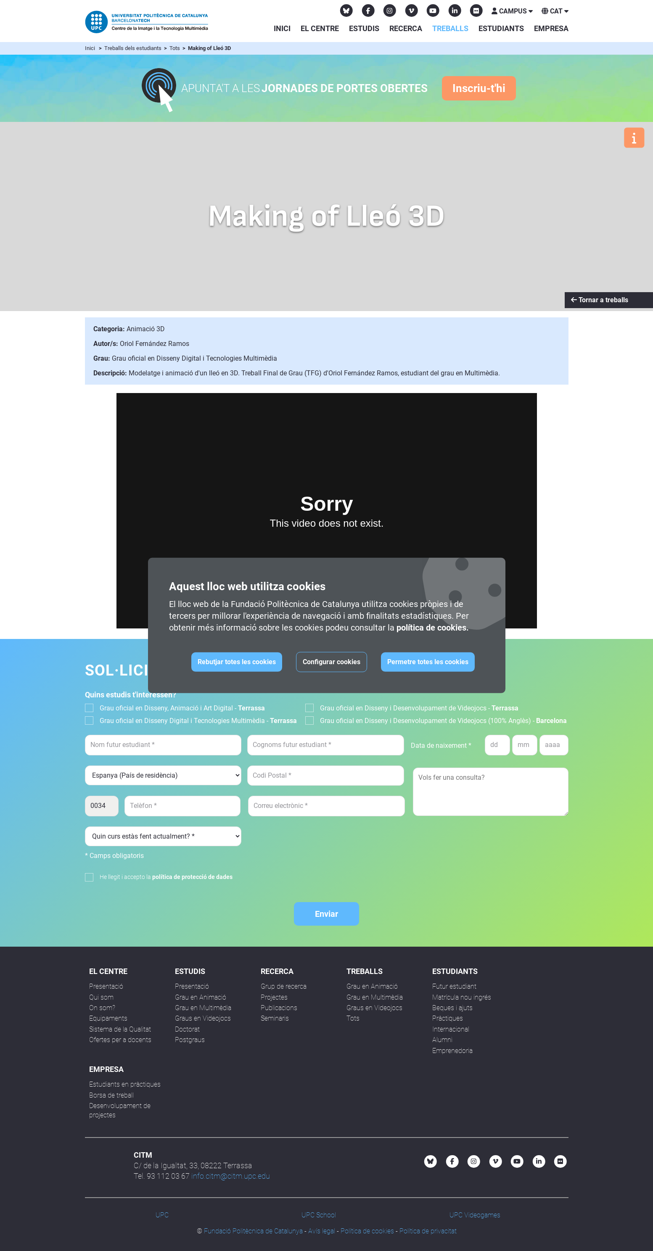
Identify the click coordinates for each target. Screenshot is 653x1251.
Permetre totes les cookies (427, 662)
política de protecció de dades (192, 877)
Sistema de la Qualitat (120, 1029)
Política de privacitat (428, 1231)
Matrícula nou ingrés (461, 997)
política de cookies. (433, 628)
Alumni (442, 1040)
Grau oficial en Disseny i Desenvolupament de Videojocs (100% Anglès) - (443, 721)
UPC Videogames (474, 1215)
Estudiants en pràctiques (125, 1084)
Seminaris (275, 1018)
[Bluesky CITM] (346, 10)
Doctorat (187, 1029)
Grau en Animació (200, 997)
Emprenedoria (452, 1051)
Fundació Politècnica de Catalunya (253, 1231)
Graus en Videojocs (203, 1018)
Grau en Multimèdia (203, 1008)
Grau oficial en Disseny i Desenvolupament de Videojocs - (419, 708)
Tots (175, 48)
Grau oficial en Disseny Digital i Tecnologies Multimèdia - (198, 721)
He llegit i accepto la (166, 877)
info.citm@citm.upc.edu (230, 1176)
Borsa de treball (111, 1095)
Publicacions (279, 1008)
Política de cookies (367, 1231)
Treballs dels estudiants (133, 48)
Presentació (106, 986)
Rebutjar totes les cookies (237, 662)
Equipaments (108, 1018)
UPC (162, 1215)
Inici (282, 28)
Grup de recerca (284, 986)
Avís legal (321, 1231)
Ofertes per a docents (120, 1040)
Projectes (274, 997)
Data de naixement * (441, 746)
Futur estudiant (454, 986)
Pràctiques (447, 1018)
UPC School (318, 1215)
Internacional (450, 1029)
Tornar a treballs (599, 300)
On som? (102, 1008)
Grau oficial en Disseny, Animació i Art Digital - (182, 708)
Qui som (101, 997)
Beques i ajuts (452, 1008)
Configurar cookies (331, 662)
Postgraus (190, 1040)
